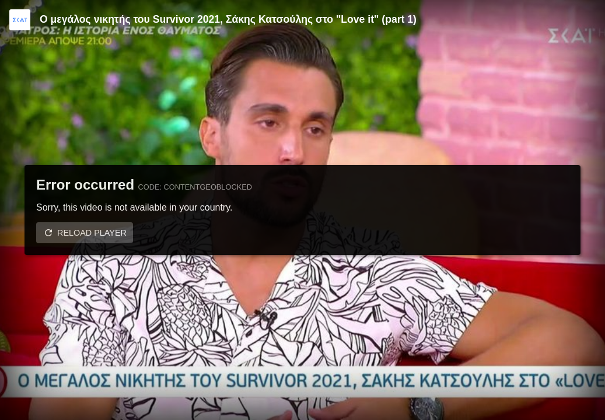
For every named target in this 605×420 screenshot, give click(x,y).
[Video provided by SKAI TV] (19, 19)
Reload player (92, 232)
